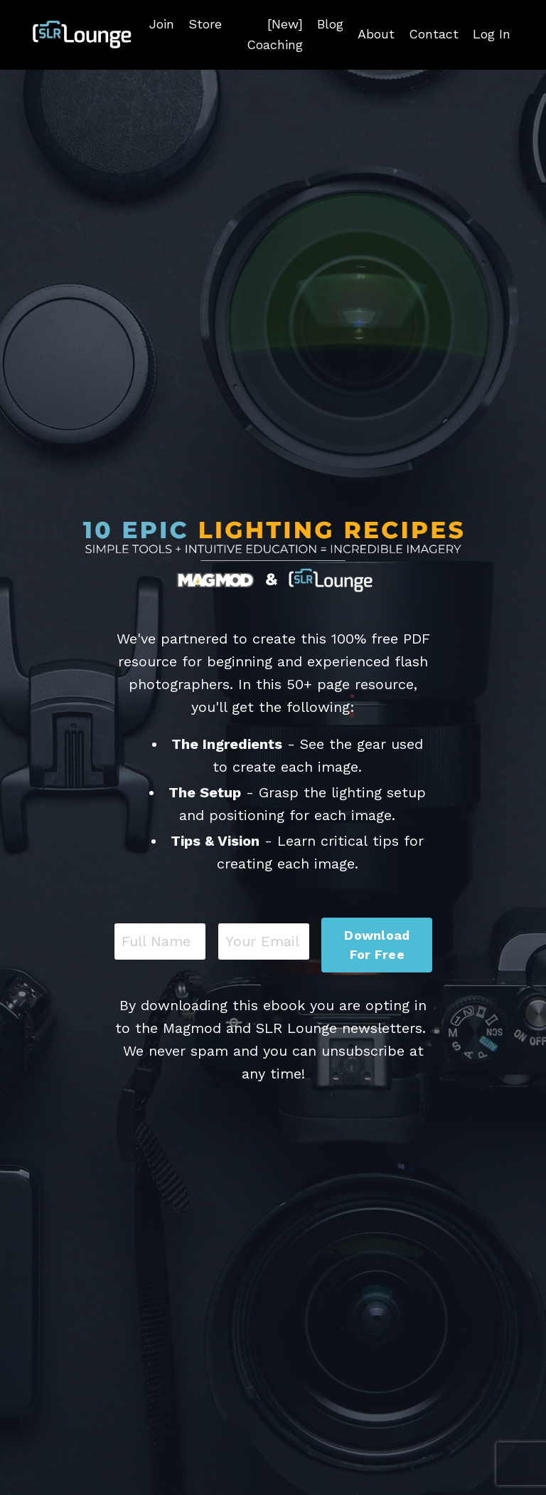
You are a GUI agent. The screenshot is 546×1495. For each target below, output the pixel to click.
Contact (434, 33)
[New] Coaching (275, 34)
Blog (330, 23)
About (376, 33)
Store (205, 23)
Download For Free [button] (377, 945)
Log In (491, 33)
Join (161, 23)
